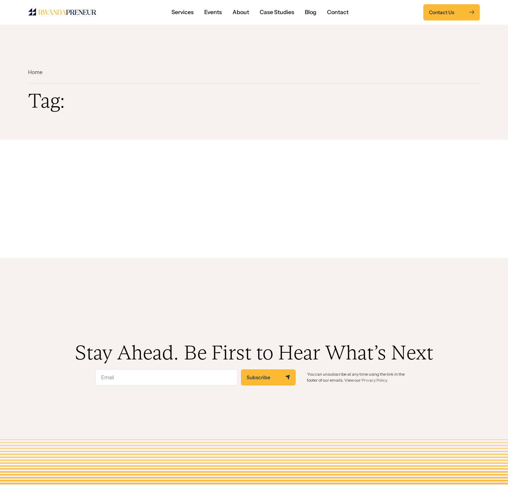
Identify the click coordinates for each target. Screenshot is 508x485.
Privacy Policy (374, 380)
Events (213, 12)
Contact (338, 12)
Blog (310, 12)
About (240, 12)
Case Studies (277, 12)
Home (35, 72)
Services (182, 12)
